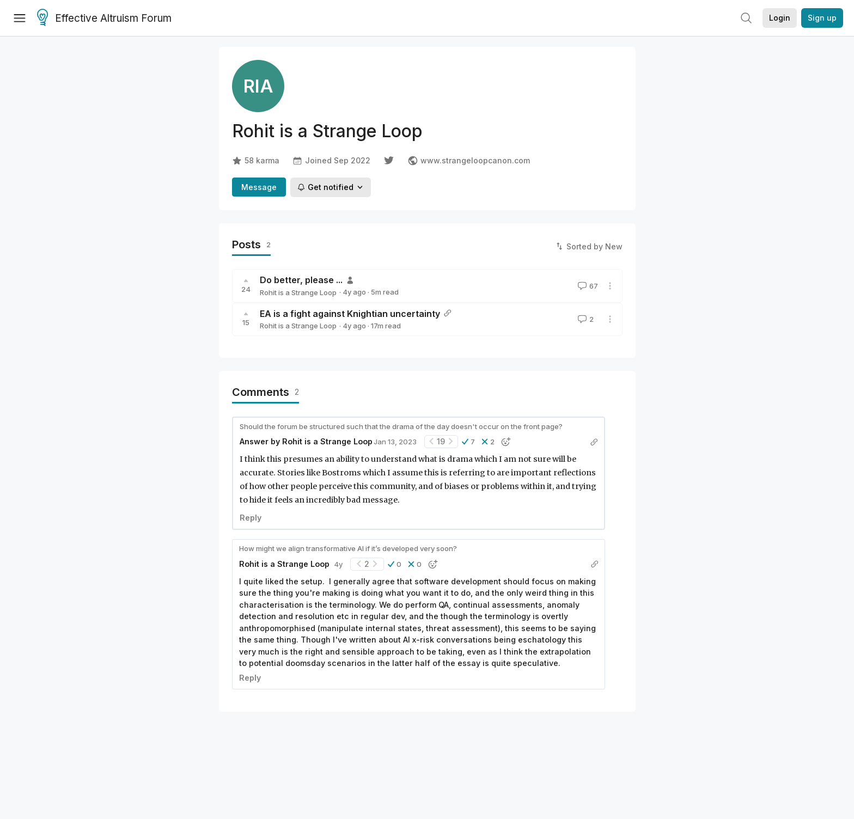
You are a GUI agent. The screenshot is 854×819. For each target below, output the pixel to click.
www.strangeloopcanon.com (468, 160)
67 (587, 286)
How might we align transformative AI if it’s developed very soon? (348, 548)
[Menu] (20, 18)
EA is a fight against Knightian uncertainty (350, 313)
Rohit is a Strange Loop (298, 292)
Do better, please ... (301, 279)
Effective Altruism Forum (104, 18)
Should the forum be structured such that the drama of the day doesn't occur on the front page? (401, 426)
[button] (468, 441)
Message (259, 187)
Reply (250, 517)
